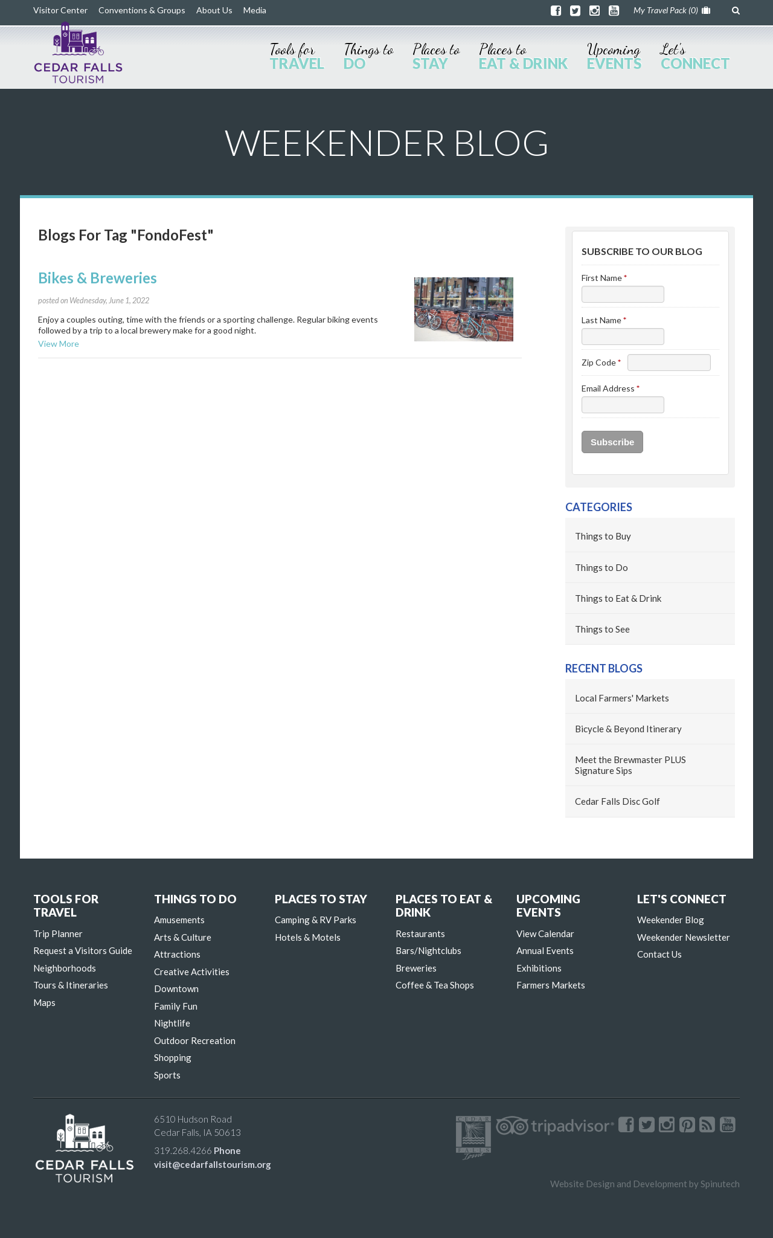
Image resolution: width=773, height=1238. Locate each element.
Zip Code (601, 362)
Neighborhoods (64, 967)
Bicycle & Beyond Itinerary (628, 728)
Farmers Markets (550, 984)
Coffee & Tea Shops (435, 984)
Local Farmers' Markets (622, 697)
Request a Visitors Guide (82, 950)
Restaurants (420, 933)
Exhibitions (539, 967)
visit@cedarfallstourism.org (212, 1164)
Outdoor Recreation (195, 1040)
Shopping (172, 1057)
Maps (44, 1002)
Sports (167, 1074)
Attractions (177, 954)
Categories (598, 507)
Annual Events (545, 950)
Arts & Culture (182, 937)
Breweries (416, 967)
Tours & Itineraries (70, 984)
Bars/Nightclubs (428, 950)
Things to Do (601, 567)
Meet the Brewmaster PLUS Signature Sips (630, 765)
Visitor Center (60, 10)
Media (254, 10)
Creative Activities (191, 971)
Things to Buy (603, 535)
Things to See (602, 629)
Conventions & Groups (141, 10)
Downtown (176, 988)
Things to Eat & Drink (618, 598)
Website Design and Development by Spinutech (645, 1183)
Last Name (604, 320)
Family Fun (175, 1006)
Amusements (179, 919)
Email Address (611, 388)
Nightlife (172, 1022)
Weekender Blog (670, 919)
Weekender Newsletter (683, 937)
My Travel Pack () (671, 10)
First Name (604, 277)
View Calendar (545, 933)
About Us (214, 10)
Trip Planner (58, 933)
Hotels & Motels (308, 937)
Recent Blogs (604, 668)
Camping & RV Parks (315, 919)
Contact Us (659, 954)
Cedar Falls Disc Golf (617, 801)
